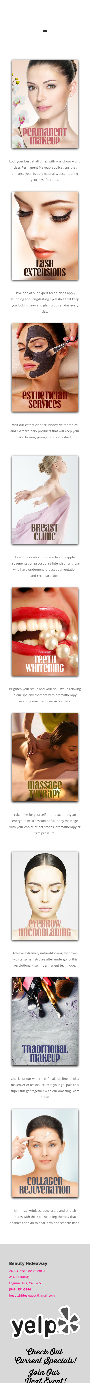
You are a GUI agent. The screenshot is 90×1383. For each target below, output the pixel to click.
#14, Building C (20, 1277)
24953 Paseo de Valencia (27, 1271)
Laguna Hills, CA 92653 (26, 1283)
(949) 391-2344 (20, 1289)
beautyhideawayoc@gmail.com (32, 1295)
